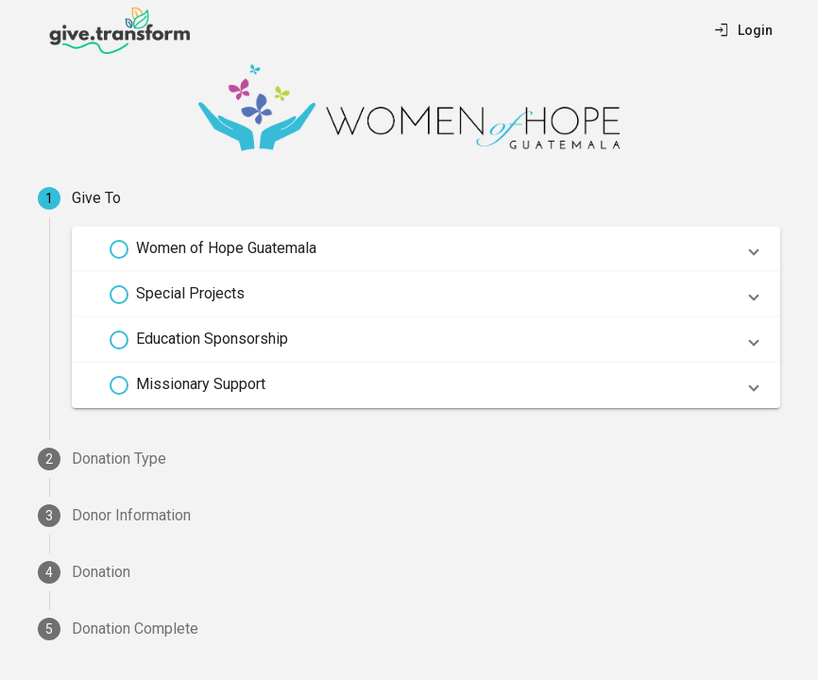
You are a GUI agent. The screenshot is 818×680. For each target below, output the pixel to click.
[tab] (409, 198)
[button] (426, 249)
